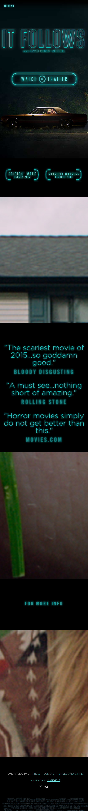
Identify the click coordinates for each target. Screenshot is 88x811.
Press (36, 774)
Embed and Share (71, 774)
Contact (50, 774)
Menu (9, 5)
